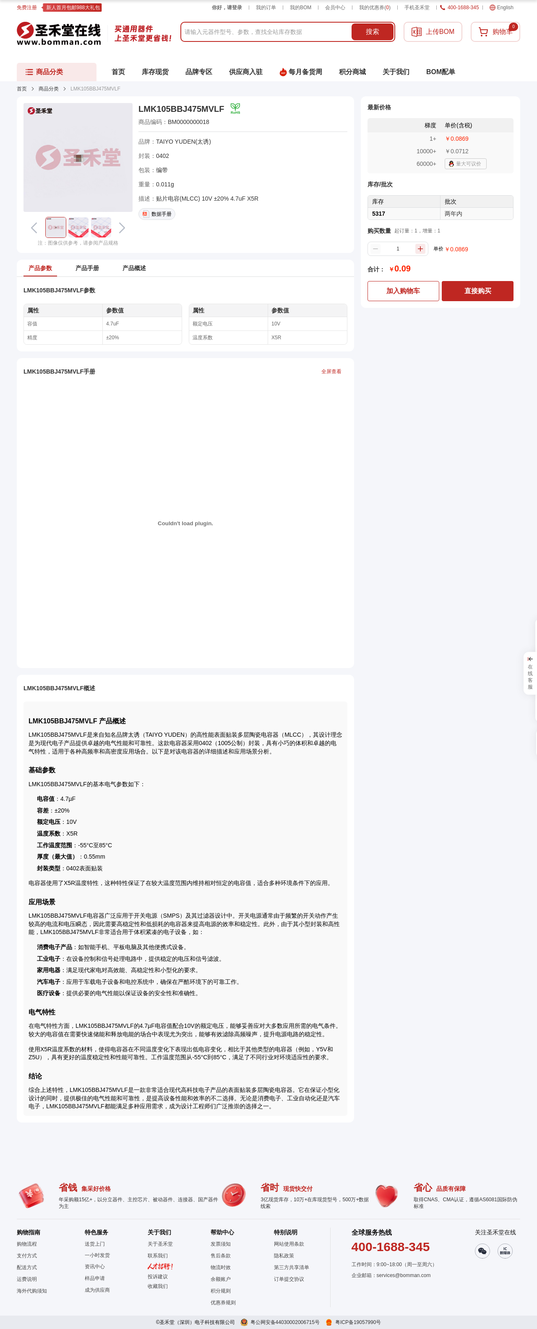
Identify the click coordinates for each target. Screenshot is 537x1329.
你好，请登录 (227, 7)
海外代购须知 (32, 1291)
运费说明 (27, 1279)
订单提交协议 (289, 1279)
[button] (55, 227)
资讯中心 (95, 1267)
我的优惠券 (375, 7)
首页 (22, 88)
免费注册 (27, 7)
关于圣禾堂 (160, 1244)
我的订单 (266, 7)
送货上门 (95, 1244)
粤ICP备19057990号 (358, 1322)
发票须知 (221, 1244)
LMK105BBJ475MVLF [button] (181, 109)
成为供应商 (97, 1290)
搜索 (372, 31)
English (502, 7)
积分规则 (221, 1291)
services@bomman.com (404, 1275)
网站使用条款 (289, 1244)
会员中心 (335, 7)
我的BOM (300, 7)
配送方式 (27, 1267)
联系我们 (158, 1256)
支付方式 (27, 1256)
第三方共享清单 (291, 1267)
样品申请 (95, 1278)
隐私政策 (284, 1256)
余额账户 (221, 1279)
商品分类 (49, 88)
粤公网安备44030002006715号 (285, 1322)
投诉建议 (158, 1277)
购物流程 (27, 1244)
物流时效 (221, 1267)
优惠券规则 (223, 1303)
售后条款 (221, 1256)
